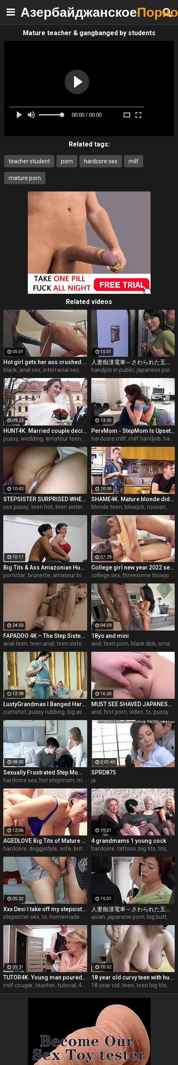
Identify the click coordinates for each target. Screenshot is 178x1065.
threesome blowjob (147, 575)
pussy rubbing (47, 712)
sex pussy (16, 507)
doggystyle (43, 848)
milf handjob (144, 438)
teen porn (116, 643)
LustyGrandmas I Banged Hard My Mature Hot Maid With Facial (45, 704)
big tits (146, 848)
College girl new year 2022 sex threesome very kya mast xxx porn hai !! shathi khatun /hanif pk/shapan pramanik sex (133, 567)
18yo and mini (110, 636)
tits (162, 848)
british (82, 848)
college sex (105, 575)
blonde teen (106, 507)
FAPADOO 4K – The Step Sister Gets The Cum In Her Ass (45, 636)
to (148, 712)
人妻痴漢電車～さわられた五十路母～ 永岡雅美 (133, 909)
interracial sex (61, 370)
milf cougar (18, 985)
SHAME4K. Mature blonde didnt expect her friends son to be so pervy (133, 499)
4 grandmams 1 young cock (128, 841)
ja (93, 780)
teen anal (42, 643)
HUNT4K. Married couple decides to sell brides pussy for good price (45, 431)
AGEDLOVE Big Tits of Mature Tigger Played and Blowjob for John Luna (45, 841)
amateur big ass (74, 575)
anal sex (30, 370)
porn (67, 161)
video (136, 712)
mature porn (25, 178)
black (10, 370)
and (96, 643)
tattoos (126, 848)
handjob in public (112, 370)
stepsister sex (21, 917)
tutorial (67, 985)
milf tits (87, 780)
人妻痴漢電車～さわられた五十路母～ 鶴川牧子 (133, 362)
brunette (39, 575)
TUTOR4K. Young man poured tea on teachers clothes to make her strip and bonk (45, 977)
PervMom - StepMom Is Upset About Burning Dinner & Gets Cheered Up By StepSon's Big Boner (133, 431)
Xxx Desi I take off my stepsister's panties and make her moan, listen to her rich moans (45, 909)
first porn (115, 712)
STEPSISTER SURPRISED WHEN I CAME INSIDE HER (45, 499)
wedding (32, 438)
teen (128, 985)
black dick (143, 643)
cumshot (14, 712)
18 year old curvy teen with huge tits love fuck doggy (133, 977)
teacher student (29, 161)
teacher (45, 985)
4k (82, 985)
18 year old (105, 985)
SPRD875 (103, 772)
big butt (157, 917)
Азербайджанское (40, 12)
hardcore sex (100, 161)
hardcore (15, 848)
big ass (76, 712)
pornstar (14, 575)
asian (98, 917)
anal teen (15, 643)
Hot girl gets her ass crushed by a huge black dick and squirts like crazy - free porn (45, 362)
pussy (10, 438)
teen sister (69, 507)
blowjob (134, 507)
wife (65, 848)
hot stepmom (56, 780)
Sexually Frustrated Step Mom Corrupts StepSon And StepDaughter (45, 772)
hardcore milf (108, 438)
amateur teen (63, 438)
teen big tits (151, 985)
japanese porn (155, 370)
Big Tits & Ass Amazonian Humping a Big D (45, 567)
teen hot (42, 507)
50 (171, 507)
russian (156, 507)
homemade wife (71, 917)
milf (133, 161)
